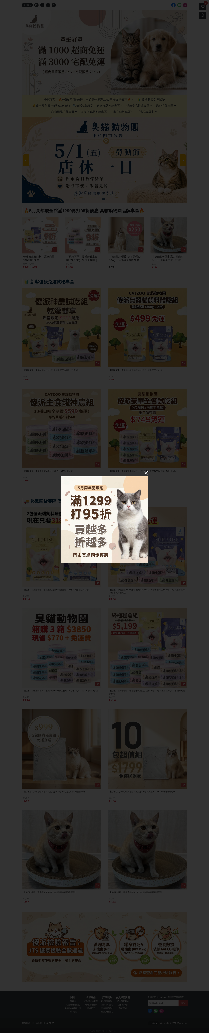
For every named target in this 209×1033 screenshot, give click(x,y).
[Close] (146, 473)
